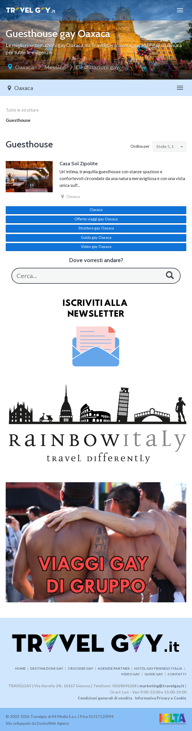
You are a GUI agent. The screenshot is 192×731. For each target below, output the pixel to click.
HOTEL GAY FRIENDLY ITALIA (158, 668)
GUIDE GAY (153, 674)
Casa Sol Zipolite (79, 163)
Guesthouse (18, 120)
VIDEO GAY (130, 674)
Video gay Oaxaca (96, 246)
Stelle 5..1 (165, 146)
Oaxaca (24, 67)
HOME (20, 668)
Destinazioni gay (97, 67)
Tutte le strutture (22, 109)
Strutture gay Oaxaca (96, 228)
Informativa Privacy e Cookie (160, 698)
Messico (55, 67)
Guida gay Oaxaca (96, 237)
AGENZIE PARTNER (114, 668)
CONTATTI (177, 674)
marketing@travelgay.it (161, 685)
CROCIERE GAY (80, 668)
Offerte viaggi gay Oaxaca (96, 219)
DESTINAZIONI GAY (46, 668)
